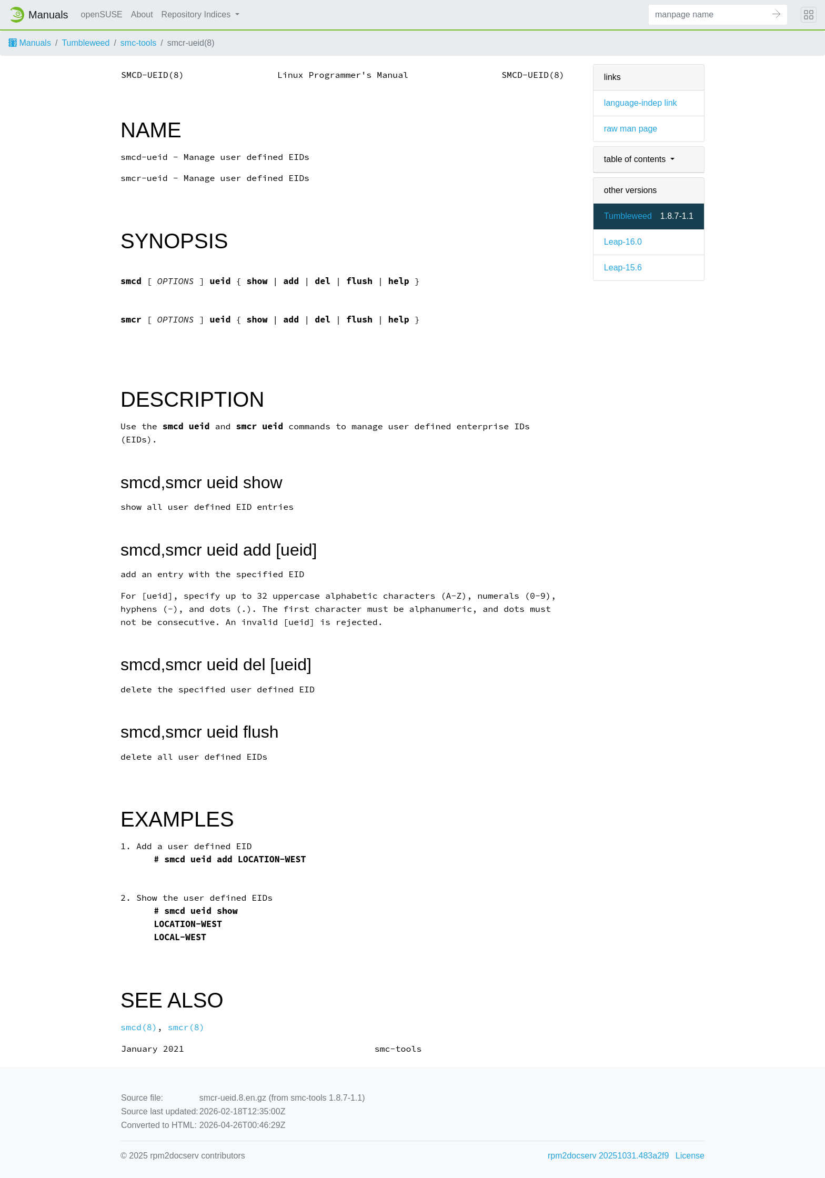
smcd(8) (138, 1027)
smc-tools (138, 42)
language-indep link (640, 102)
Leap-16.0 (623, 241)
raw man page (630, 128)
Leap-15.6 (623, 267)
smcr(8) (186, 1027)
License (690, 1155)
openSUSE (102, 14)
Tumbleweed (85, 42)
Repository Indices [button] (197, 14)
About (142, 14)
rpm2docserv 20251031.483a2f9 (608, 1155)
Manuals (29, 42)
